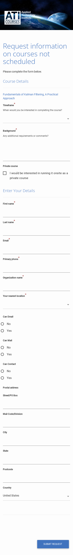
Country (7, 487)
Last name (9, 222)
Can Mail (7, 340)
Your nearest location (14, 295)
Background (10, 130)
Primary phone (11, 259)
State (5, 450)
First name (9, 203)
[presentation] (29, 527)
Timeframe (9, 105)
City (5, 432)
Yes (9, 330)
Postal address (10, 387)
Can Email (8, 316)
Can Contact (9, 364)
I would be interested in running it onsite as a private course (39, 173)
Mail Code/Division (13, 414)
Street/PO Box (10, 395)
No (9, 324)
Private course (10, 166)
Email (6, 240)
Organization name (13, 277)
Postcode (8, 469)
